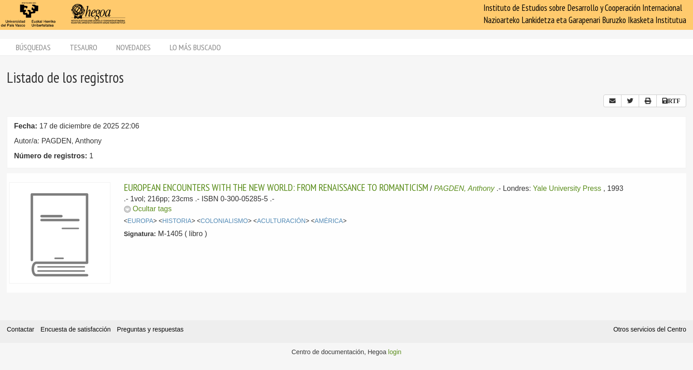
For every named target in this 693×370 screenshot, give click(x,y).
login (394, 352)
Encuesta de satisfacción (76, 329)
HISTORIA (176, 221)
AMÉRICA (329, 221)
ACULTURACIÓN (281, 221)
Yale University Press (567, 188)
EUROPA (140, 221)
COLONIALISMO (224, 221)
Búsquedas (33, 47)
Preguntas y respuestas (150, 329)
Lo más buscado (195, 47)
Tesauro (83, 47)
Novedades (133, 47)
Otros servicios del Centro (649, 329)
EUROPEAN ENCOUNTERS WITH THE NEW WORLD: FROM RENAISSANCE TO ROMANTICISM (276, 187)
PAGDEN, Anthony (464, 188)
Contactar (20, 329)
